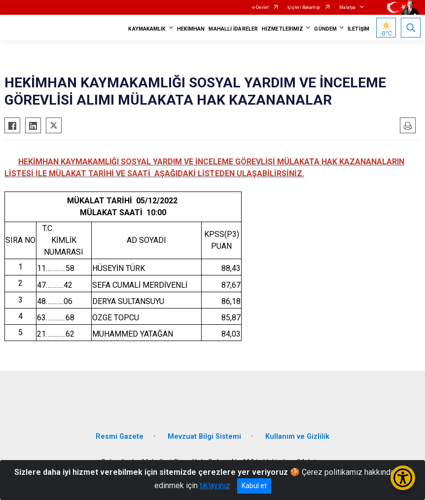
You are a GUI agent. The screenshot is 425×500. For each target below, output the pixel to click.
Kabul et (254, 486)
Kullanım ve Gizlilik (297, 436)
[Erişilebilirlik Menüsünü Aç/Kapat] (402, 477)
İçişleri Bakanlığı (303, 7)
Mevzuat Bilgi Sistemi (204, 436)
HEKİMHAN (191, 29)
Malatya (347, 7)
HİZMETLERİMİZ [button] (282, 29)
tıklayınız (215, 485)
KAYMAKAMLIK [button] (147, 29)
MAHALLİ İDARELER (233, 29)
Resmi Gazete (119, 436)
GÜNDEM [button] (325, 29)
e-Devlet (260, 7)
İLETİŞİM (358, 29)
